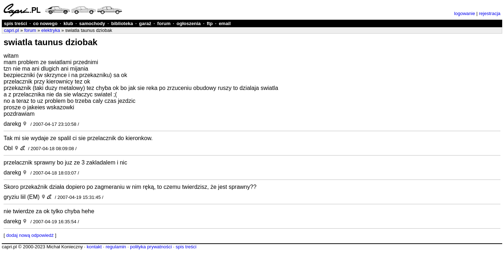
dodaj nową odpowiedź (29, 235)
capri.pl (11, 30)
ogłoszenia (189, 23)
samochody (92, 23)
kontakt (94, 246)
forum (164, 23)
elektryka (50, 30)
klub (68, 23)
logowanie (464, 13)
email (224, 23)
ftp (210, 23)
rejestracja (489, 13)
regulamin (116, 246)
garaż (145, 23)
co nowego (45, 23)
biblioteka (122, 23)
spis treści (15, 23)
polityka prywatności (151, 246)
